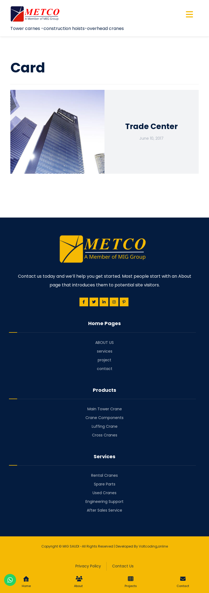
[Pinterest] (124, 302)
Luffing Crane (105, 426)
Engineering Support (104, 501)
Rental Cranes (104, 475)
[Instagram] (114, 302)
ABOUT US (104, 342)
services (104, 351)
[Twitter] (94, 302)
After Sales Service (104, 510)
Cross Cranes (104, 435)
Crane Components (104, 417)
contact (104, 368)
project (104, 360)
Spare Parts (104, 484)
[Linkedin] (104, 302)
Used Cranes (104, 493)
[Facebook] (83, 302)
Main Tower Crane (104, 409)
